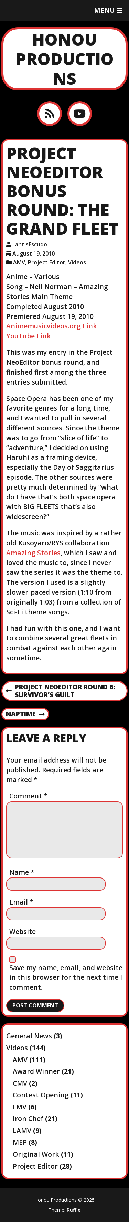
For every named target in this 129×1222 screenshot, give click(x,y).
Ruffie (73, 1210)
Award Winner (36, 1071)
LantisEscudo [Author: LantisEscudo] (29, 244)
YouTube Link (28, 335)
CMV (20, 1083)
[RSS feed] (49, 113)
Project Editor (46, 262)
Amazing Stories (33, 552)
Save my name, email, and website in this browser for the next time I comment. (65, 977)
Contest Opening (41, 1095)
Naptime (25, 714)
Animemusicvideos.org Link (51, 325)
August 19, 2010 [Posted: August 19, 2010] (33, 253)
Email (21, 902)
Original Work (36, 1154)
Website (22, 931)
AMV (19, 262)
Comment (28, 796)
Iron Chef (28, 1118)
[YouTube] (79, 113)
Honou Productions (64, 59)
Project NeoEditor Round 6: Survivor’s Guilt (61, 691)
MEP (20, 1142)
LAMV (22, 1130)
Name (21, 872)
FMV (19, 1107)
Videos (77, 262)
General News (29, 1035)
